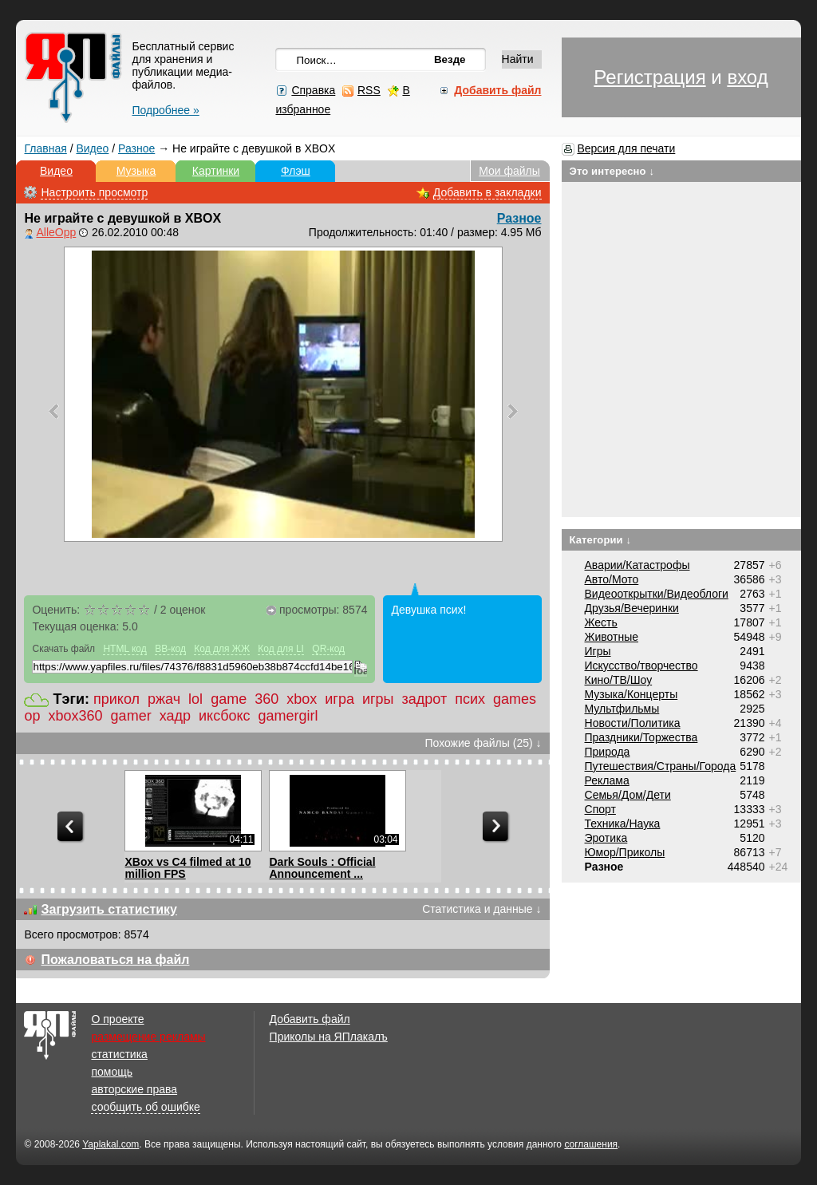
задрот (425, 699)
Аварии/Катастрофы (637, 565)
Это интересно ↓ (612, 171)
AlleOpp (56, 232)
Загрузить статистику (109, 909)
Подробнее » (165, 110)
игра (339, 699)
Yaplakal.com (110, 1144)
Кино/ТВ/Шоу (619, 679)
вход (747, 77)
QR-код (328, 648)
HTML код (124, 648)
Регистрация (649, 77)
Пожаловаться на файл (115, 959)
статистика (119, 1054)
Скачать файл (63, 648)
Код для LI (281, 648)
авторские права (134, 1089)
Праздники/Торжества (641, 737)
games (514, 699)
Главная (45, 148)
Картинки (215, 170)
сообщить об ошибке (145, 1106)
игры (378, 699)
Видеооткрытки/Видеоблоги (656, 593)
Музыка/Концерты (631, 694)
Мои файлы (509, 170)
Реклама (607, 780)
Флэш (295, 170)
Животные (612, 636)
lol (195, 699)
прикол (116, 699)
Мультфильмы (622, 708)
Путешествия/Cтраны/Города (660, 766)
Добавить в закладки (487, 192)
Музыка (136, 170)
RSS (369, 90)
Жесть (601, 622)
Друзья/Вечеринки (632, 608)
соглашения (591, 1144)
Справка (313, 90)
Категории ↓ (601, 540)
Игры (598, 651)
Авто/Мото (612, 579)
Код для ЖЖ (222, 648)
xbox (301, 699)
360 (266, 699)
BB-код (170, 648)
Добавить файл (310, 1019)
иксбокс (225, 715)
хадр (175, 715)
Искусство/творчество (641, 665)
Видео (92, 148)
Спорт (600, 809)
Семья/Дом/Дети (628, 794)
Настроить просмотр (94, 192)
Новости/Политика (633, 723)
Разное (136, 148)
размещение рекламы (148, 1036)
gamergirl (288, 715)
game (229, 699)
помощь (111, 1071)
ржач (164, 699)
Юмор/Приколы (625, 852)
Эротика (606, 837)
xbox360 (76, 715)
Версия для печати (626, 148)
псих (470, 699)
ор (32, 715)
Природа (607, 751)
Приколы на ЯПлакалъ (329, 1036)
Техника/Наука (623, 823)
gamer (131, 715)
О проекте (117, 1019)
